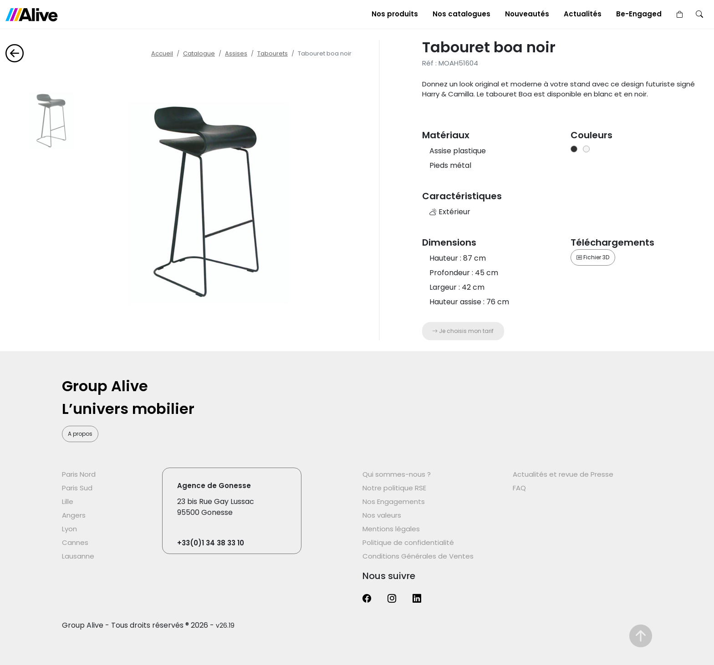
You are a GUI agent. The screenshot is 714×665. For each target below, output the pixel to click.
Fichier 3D (592, 257)
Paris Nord (79, 474)
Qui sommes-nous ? (396, 474)
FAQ (519, 488)
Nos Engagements (393, 501)
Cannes (75, 542)
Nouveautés (527, 14)
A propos (80, 434)
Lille (67, 501)
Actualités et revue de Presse (563, 474)
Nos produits (395, 14)
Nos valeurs (381, 515)
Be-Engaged (639, 14)
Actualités (583, 14)
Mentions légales (391, 529)
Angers (74, 515)
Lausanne (78, 556)
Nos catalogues (461, 14)
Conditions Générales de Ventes (418, 556)
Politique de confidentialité (408, 542)
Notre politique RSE (394, 488)
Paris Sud (77, 488)
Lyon (69, 529)
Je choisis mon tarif (463, 331)
